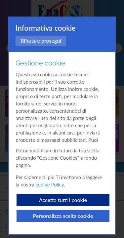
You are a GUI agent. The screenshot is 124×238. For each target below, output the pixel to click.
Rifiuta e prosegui (41, 40)
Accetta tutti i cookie (63, 200)
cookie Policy (50, 184)
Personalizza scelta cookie (63, 216)
